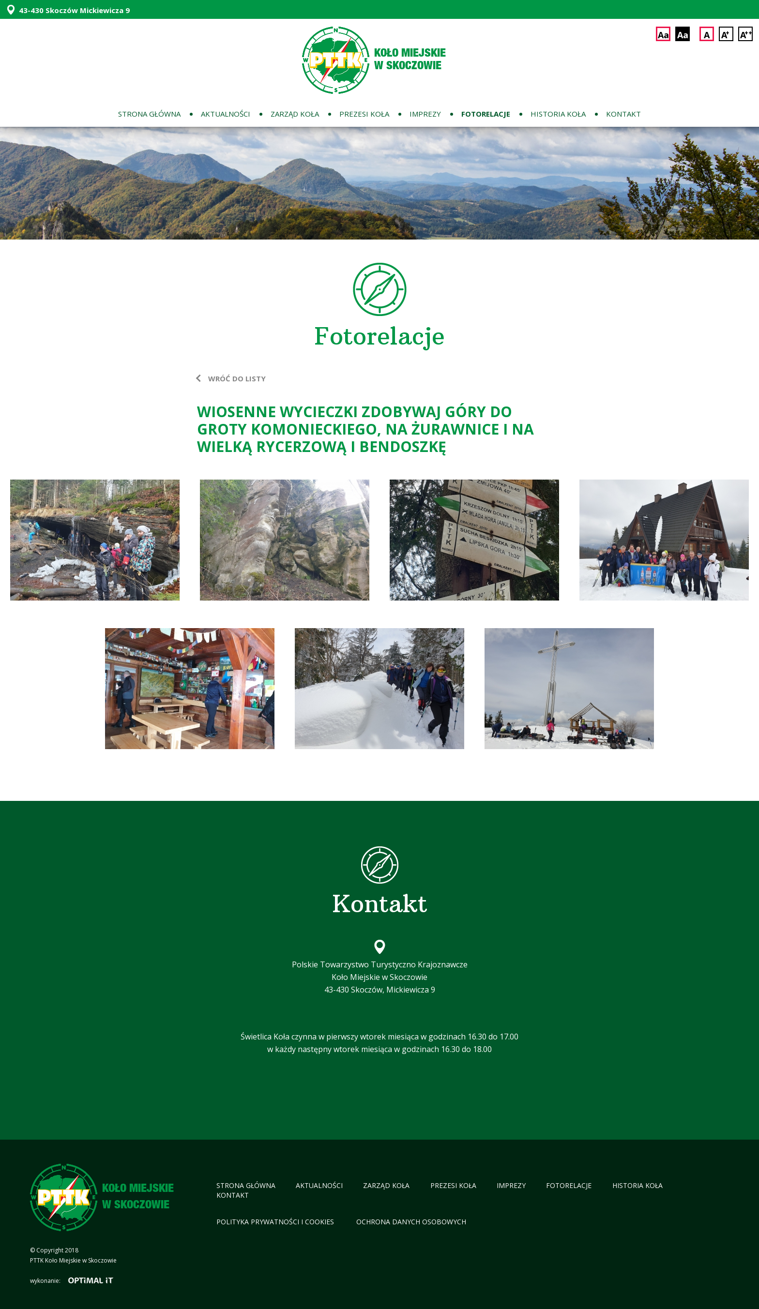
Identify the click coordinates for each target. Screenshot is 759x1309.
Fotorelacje (485, 114)
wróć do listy (237, 378)
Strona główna (149, 114)
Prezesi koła (364, 114)
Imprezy (425, 114)
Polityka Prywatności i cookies (276, 1221)
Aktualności (225, 114)
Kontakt (623, 114)
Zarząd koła (295, 114)
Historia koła (558, 114)
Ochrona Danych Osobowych (411, 1221)
